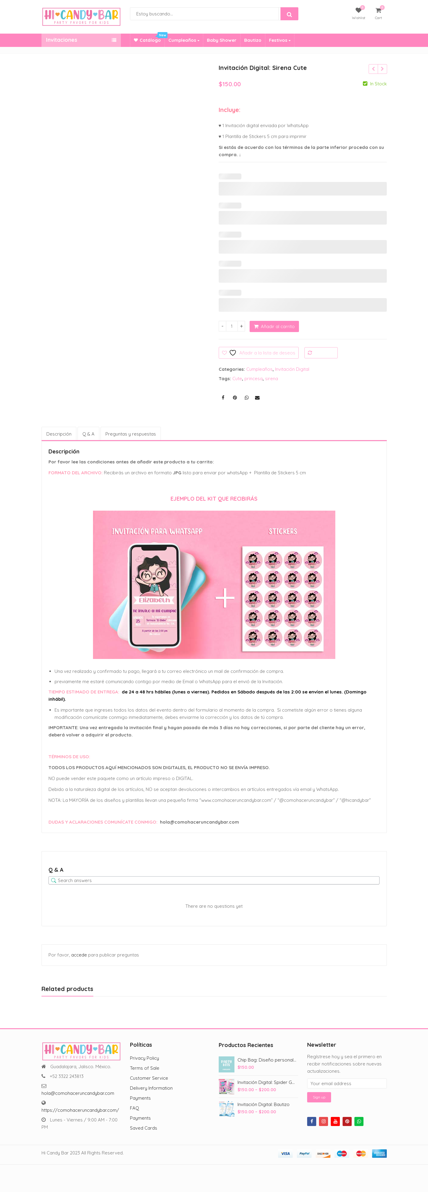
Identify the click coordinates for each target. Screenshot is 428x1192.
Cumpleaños (183, 40)
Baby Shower (222, 40)
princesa (253, 378)
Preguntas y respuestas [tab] (130, 434)
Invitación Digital (292, 369)
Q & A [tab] (88, 434)
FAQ (134, 1108)
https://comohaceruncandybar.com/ (80, 1110)
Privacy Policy (144, 1058)
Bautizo (252, 40)
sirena (271, 378)
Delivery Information (151, 1088)
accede (79, 955)
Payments (140, 1098)
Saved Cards (143, 1128)
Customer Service (149, 1078)
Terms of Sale (144, 1068)
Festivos (279, 40)
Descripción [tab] (58, 434)
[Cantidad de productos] (232, 326)
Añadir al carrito (278, 326)
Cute (237, 378)
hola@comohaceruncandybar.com (77, 1093)
